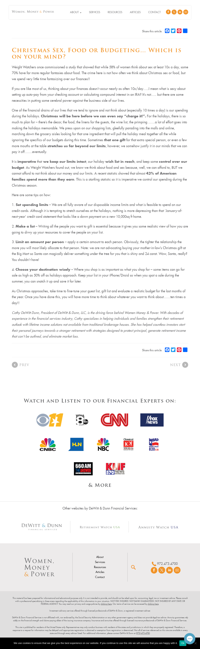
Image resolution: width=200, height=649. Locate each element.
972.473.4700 (167, 564)
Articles (135, 12)
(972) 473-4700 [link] (143, 633)
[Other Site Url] (41, 527)
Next (175, 365)
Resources (115, 12)
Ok (182, 643)
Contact (154, 12)
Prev (24, 365)
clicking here (106, 604)
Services (94, 12)
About (75, 12)
